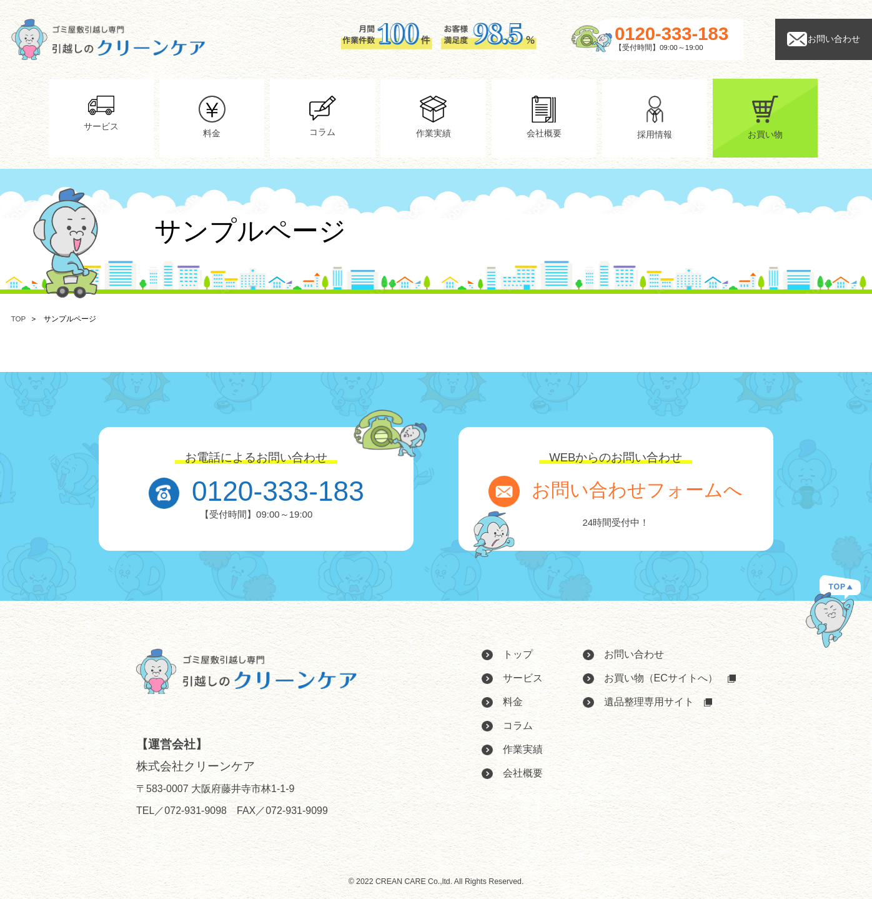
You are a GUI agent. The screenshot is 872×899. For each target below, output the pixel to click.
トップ (518, 654)
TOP (18, 319)
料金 (513, 701)
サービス (523, 678)
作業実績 (523, 749)
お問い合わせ (634, 654)
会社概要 (523, 773)
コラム (518, 725)
